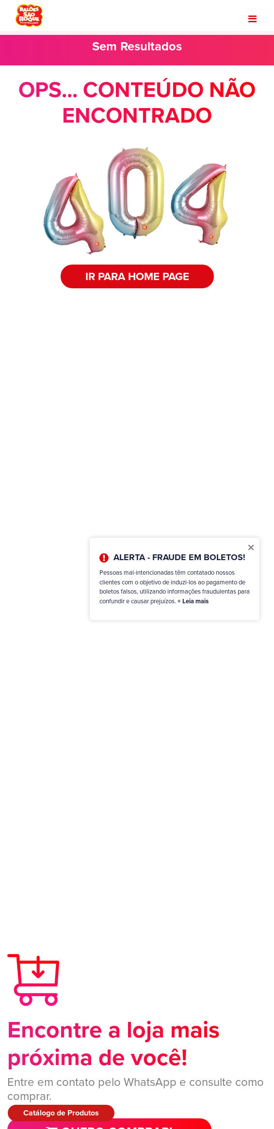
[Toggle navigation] (252, 19)
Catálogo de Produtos (61, 1112)
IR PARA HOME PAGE (137, 276)
